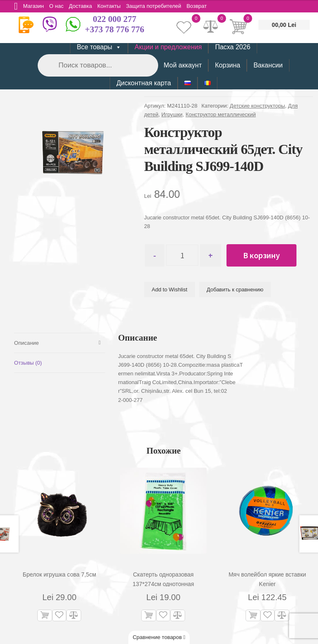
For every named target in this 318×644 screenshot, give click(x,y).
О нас (58, 6)
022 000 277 (114, 19)
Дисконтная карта (143, 83)
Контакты (112, 6)
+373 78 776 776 (114, 29)
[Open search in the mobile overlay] (97, 65)
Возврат (202, 6)
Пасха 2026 (232, 46)
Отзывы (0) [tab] (28, 363)
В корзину (264, 255)
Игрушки (172, 114)
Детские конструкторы (257, 106)
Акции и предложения (168, 46)
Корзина (227, 65)
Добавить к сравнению (235, 289)
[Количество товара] (183, 255)
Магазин (34, 6)
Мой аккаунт (183, 65)
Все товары (99, 47)
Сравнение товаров (158, 637)
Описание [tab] (26, 343)
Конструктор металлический (221, 114)
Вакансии (268, 65)
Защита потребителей (158, 6)
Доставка (83, 6)
